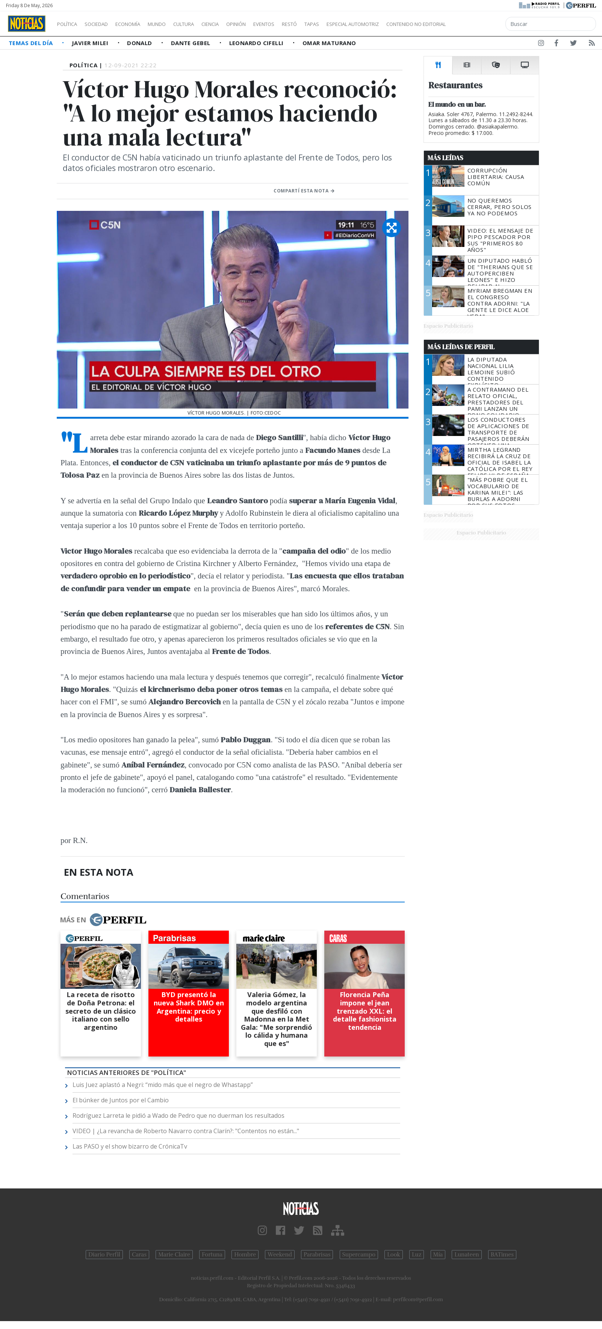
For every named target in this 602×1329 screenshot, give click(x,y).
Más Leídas (445, 157)
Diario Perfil (104, 1254)
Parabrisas (317, 1254)
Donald (140, 43)
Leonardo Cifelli (257, 43)
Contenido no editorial (480, 24)
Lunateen (466, 1254)
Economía (141, 24)
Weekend (280, 1254)
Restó (329, 24)
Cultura (205, 24)
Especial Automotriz (403, 24)
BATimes (502, 1254)
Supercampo (359, 1254)
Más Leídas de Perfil (461, 346)
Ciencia (236, 24)
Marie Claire (174, 1254)
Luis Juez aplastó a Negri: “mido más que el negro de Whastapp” (163, 1085)
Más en (103, 919)
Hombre (245, 1254)
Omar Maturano (329, 43)
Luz (416, 1254)
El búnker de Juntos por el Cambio (121, 1100)
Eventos (299, 24)
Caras (139, 1254)
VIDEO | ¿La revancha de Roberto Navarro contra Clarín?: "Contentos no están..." (186, 1131)
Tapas (354, 24)
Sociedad (104, 24)
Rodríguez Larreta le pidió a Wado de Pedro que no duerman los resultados (178, 1115)
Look (393, 1254)
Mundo (174, 24)
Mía (438, 1254)
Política (70, 24)
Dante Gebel (191, 43)
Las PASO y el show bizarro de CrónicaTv (130, 1146)
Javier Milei (91, 43)
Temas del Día (31, 43)
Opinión (266, 24)
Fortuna (212, 1254)
